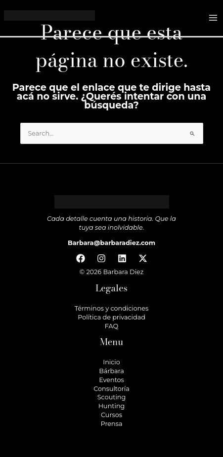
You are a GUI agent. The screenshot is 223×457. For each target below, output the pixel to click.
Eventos (111, 380)
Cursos (111, 415)
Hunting (111, 406)
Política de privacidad (111, 317)
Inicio (111, 362)
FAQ (111, 326)
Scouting (111, 397)
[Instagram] (101, 258)
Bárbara (111, 371)
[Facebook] (80, 258)
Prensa (112, 423)
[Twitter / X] (142, 258)
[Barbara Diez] (49, 17)
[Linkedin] (122, 258)
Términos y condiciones (112, 308)
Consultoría (111, 388)
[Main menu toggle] (213, 18)
